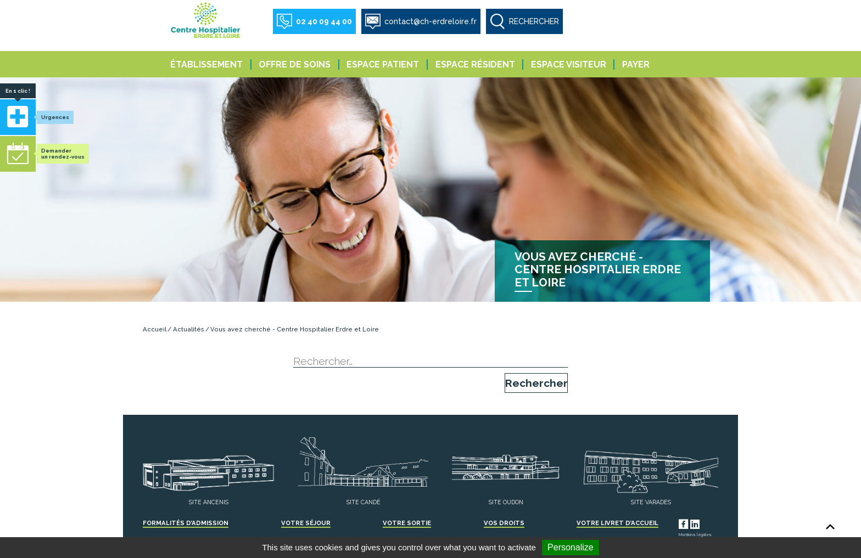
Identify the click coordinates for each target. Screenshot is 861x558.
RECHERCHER (534, 21)
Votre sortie (407, 523)
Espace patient (382, 64)
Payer (636, 64)
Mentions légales (695, 534)
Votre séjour (306, 523)
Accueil (154, 329)
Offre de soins (295, 64)
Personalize (570, 547)
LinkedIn (705, 522)
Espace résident (475, 64)
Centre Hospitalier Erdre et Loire (206, 20)
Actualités (188, 329)
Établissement (206, 64)
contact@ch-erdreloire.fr (430, 21)
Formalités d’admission (185, 523)
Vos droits (504, 523)
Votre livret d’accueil (617, 523)
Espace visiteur (568, 64)
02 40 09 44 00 (324, 21)
